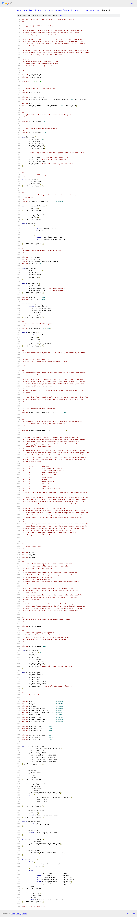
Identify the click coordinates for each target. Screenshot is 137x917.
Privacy (18, 914)
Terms (24, 914)
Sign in (132, 3)
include (85, 10)
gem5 (19, 10)
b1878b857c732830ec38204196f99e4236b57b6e (56, 10)
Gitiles (13, 914)
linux (31, 10)
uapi (92, 10)
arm (25, 10)
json (133, 914)
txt (128, 914)
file (60, 15)
